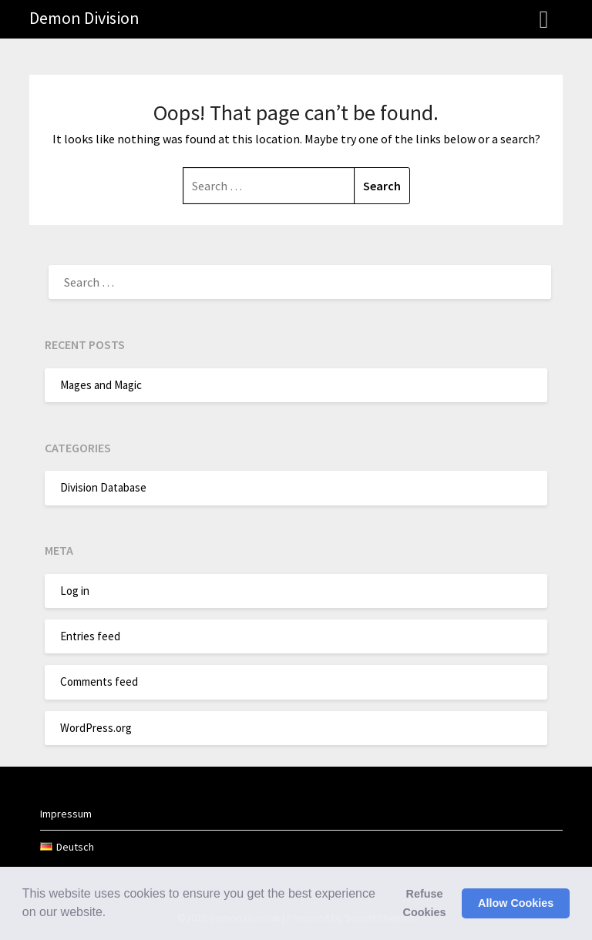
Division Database (103, 487)
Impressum (66, 814)
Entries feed (90, 636)
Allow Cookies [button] (515, 903)
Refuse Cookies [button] (424, 903)
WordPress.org (96, 727)
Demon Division (84, 18)
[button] (111, 913)
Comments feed (99, 681)
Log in (74, 590)
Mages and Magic (101, 385)
